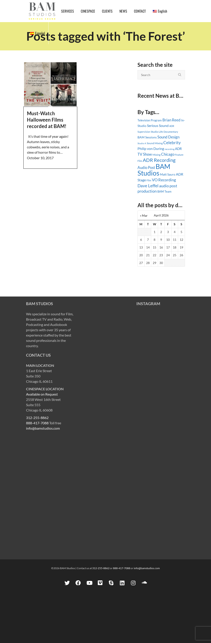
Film (149, 180)
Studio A (142, 143)
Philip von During (151, 148)
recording (169, 149)
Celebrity (172, 142)
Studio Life (157, 131)
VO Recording (164, 179)
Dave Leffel (148, 185)
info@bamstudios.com (43, 428)
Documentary (171, 131)
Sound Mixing (155, 143)
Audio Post (146, 167)
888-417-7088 (37, 423)
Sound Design (168, 137)
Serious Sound (158, 125)
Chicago (167, 154)
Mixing (156, 154)
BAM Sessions (147, 137)
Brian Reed (171, 120)
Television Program (150, 120)
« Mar (144, 215)
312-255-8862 (37, 417)
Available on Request (42, 394)
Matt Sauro (167, 174)
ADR (178, 149)
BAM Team (164, 191)
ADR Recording (159, 160)
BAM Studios (154, 169)
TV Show (145, 154)
